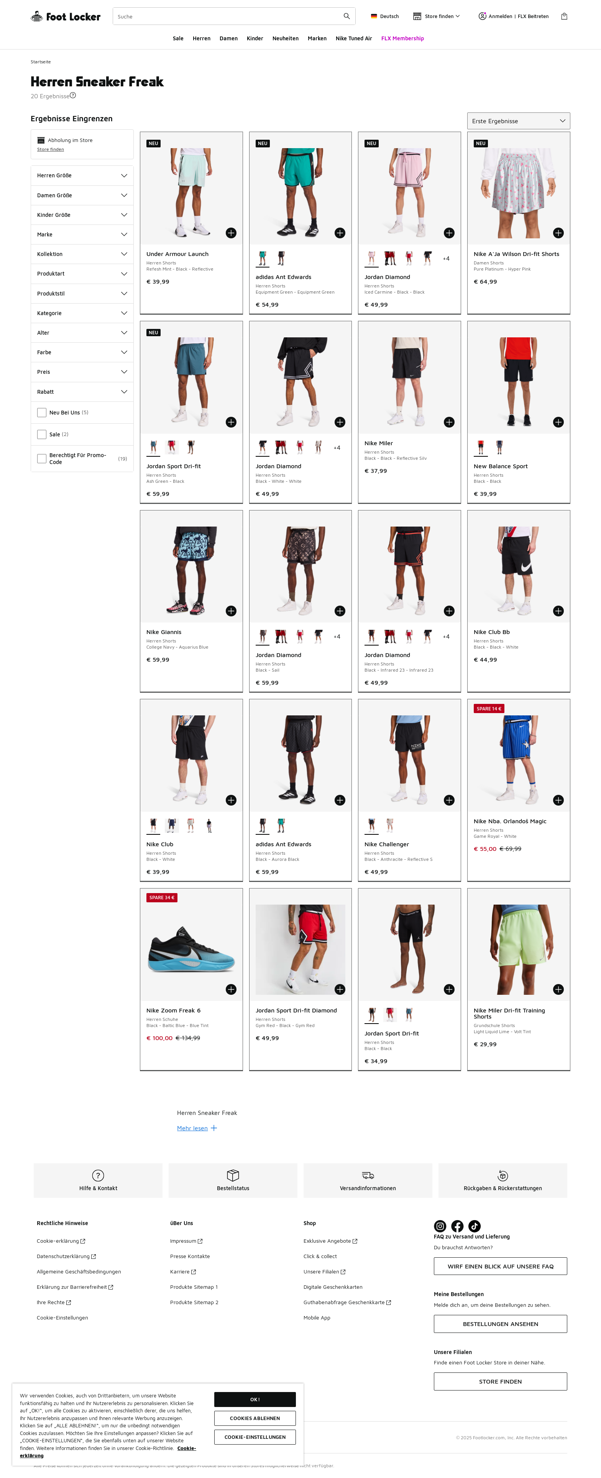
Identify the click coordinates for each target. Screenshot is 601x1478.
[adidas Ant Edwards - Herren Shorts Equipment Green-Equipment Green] (281, 826)
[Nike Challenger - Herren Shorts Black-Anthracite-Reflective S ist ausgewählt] (372, 826)
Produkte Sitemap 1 (194, 1286)
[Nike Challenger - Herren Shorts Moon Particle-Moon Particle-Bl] (390, 826)
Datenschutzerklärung (66, 1256)
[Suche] (234, 16)
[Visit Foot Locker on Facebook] (457, 1226)
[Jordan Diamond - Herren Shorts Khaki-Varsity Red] (318, 448)
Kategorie (82, 313)
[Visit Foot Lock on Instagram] (440, 1226)
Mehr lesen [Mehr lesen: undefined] (197, 1128)
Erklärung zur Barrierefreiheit (75, 1286)
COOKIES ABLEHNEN (255, 1418)
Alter (82, 332)
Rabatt (82, 391)
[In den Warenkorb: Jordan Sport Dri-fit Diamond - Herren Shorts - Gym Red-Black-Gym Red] (340, 989)
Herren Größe (82, 175)
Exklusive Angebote (330, 1240)
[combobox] (234, 16)
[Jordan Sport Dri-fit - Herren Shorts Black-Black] (191, 448)
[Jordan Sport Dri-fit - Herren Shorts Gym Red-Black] (172, 448)
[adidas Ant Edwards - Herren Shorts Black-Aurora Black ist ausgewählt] (263, 826)
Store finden (50, 149)
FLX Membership (402, 38)
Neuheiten (286, 38)
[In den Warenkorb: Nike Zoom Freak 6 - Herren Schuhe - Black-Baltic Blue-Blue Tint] (231, 989)
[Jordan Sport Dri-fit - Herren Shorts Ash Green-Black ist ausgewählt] (153, 448)
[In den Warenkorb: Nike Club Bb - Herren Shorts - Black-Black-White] (558, 611)
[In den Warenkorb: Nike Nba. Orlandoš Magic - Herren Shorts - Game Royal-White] (558, 800)
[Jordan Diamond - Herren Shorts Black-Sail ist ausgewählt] (263, 637)
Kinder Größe (82, 214)
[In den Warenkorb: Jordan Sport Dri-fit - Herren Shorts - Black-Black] (449, 989)
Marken (317, 38)
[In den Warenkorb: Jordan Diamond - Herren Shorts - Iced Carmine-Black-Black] (449, 233)
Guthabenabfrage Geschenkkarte (347, 1302)
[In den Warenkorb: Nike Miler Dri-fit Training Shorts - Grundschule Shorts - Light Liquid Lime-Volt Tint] (558, 989)
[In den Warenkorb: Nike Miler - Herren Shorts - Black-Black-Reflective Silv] (449, 422)
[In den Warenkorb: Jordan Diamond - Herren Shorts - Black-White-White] (340, 422)
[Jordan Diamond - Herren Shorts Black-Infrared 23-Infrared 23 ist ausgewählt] (372, 637)
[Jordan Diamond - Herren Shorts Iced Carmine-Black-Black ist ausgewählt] (372, 259)
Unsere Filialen (324, 1271)
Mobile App (317, 1317)
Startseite (41, 61)
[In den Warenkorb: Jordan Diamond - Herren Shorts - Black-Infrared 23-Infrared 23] (449, 611)
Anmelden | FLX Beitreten (514, 16)
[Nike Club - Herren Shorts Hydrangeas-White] (209, 826)
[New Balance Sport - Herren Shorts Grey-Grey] (500, 448)
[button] (72, 95)
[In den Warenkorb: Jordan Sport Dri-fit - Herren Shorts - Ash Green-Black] (231, 422)
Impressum (186, 1240)
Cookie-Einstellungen (62, 1317)
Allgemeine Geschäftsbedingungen (79, 1271)
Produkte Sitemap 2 (194, 1302)
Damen (229, 38)
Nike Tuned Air (354, 38)
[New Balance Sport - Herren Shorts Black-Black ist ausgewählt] (481, 448)
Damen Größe (82, 195)
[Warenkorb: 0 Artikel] (564, 16)
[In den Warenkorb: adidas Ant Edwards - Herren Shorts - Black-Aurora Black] (340, 800)
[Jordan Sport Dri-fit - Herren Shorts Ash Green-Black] (409, 1015)
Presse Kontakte (190, 1256)
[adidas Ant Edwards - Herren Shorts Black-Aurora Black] (281, 259)
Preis (82, 371)
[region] (158, 1424)
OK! (254, 1399)
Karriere (183, 1271)
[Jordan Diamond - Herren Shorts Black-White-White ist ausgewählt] (263, 448)
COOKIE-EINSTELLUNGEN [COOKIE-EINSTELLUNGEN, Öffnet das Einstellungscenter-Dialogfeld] (255, 1437)
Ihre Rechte (54, 1302)
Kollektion (82, 254)
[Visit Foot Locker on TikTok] (474, 1226)
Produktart (82, 273)
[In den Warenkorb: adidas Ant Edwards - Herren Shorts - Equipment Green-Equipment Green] (340, 233)
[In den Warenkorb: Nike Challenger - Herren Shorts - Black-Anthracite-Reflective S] (449, 800)
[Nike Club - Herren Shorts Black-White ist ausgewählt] (153, 826)
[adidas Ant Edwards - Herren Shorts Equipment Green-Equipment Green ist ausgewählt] (263, 259)
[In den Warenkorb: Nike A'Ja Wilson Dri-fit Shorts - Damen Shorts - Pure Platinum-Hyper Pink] (558, 233)
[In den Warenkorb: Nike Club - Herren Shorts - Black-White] (231, 800)
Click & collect (320, 1256)
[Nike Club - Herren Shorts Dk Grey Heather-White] (191, 826)
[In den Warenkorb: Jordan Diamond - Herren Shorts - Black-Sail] (340, 611)
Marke (82, 234)
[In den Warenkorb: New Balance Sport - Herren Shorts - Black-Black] (558, 422)
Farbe (82, 352)
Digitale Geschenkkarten (333, 1286)
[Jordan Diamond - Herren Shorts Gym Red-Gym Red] (390, 259)
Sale (178, 38)
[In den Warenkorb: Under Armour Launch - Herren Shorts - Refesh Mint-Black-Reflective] (231, 233)
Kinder (255, 38)
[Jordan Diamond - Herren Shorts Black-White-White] (427, 259)
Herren (201, 38)
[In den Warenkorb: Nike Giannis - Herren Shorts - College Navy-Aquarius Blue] (231, 611)
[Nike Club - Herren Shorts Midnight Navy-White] (172, 826)
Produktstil (82, 293)
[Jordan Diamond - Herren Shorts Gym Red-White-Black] (409, 259)
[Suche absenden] (346, 16)
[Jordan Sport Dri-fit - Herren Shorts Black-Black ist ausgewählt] (372, 1015)
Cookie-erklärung (61, 1240)
